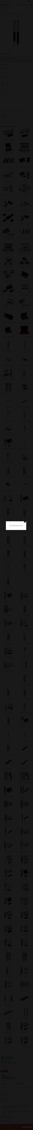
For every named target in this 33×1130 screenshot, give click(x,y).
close (25, 562)
